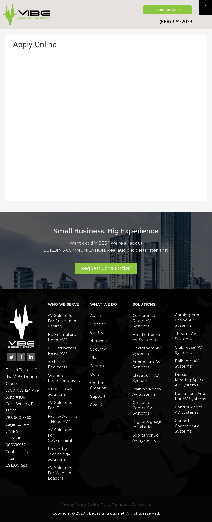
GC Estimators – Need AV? (63, 351)
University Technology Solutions (59, 454)
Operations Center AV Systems (143, 408)
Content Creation (98, 385)
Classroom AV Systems (145, 378)
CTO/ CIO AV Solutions (60, 392)
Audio (95, 315)
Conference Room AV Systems (143, 321)
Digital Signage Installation (147, 424)
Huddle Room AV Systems (146, 337)
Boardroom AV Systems (146, 351)
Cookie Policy (99, 504)
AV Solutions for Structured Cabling (62, 321)
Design (97, 366)
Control (97, 332)
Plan (94, 357)
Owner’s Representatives (64, 378)
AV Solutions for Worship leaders (60, 473)
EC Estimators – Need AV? (63, 337)
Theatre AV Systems (185, 336)
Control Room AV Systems (188, 410)
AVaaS (96, 404)
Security (98, 349)
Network (98, 340)
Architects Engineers (58, 364)
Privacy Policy (73, 504)
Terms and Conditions (131, 504)
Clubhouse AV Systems (188, 350)
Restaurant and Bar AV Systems (190, 396)
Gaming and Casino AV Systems (187, 320)
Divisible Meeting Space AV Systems (190, 380)
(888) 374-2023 (176, 21)
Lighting (98, 324)
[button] (167, 9)
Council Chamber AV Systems (187, 426)
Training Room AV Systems (146, 392)
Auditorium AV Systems (146, 364)
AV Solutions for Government (60, 435)
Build (95, 374)
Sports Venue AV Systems (145, 438)
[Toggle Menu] (205, 7)
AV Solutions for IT (60, 405)
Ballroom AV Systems (187, 364)
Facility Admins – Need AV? (62, 419)
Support (98, 396)
